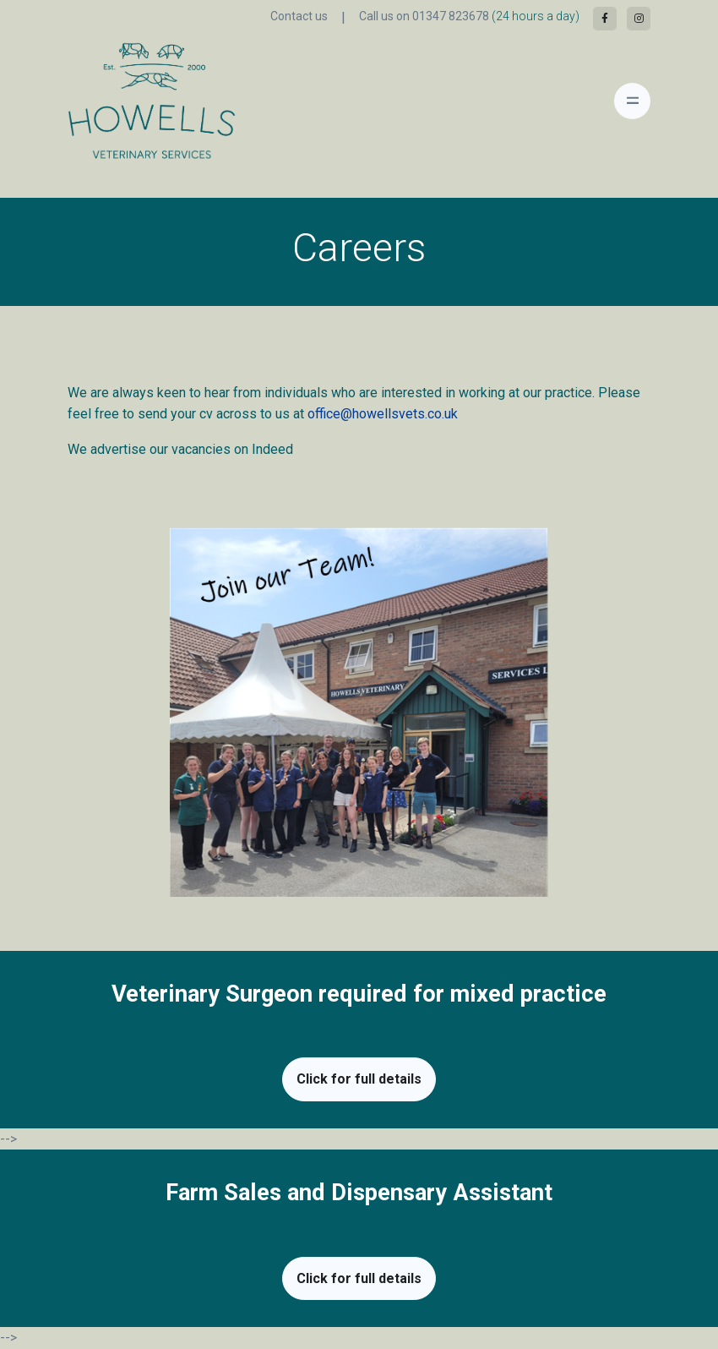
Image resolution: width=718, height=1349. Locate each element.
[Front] (115, 100)
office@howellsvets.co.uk (382, 414)
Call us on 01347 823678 (469, 16)
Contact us (299, 16)
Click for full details (359, 1079)
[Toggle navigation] (632, 101)
